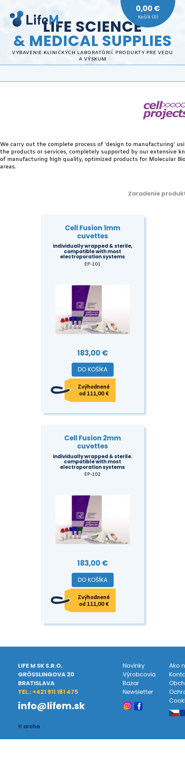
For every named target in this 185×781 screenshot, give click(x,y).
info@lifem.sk (51, 705)
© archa (29, 726)
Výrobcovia (139, 674)
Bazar (131, 683)
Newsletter (138, 692)
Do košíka (93, 369)
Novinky (134, 666)
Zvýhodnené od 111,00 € (94, 390)
